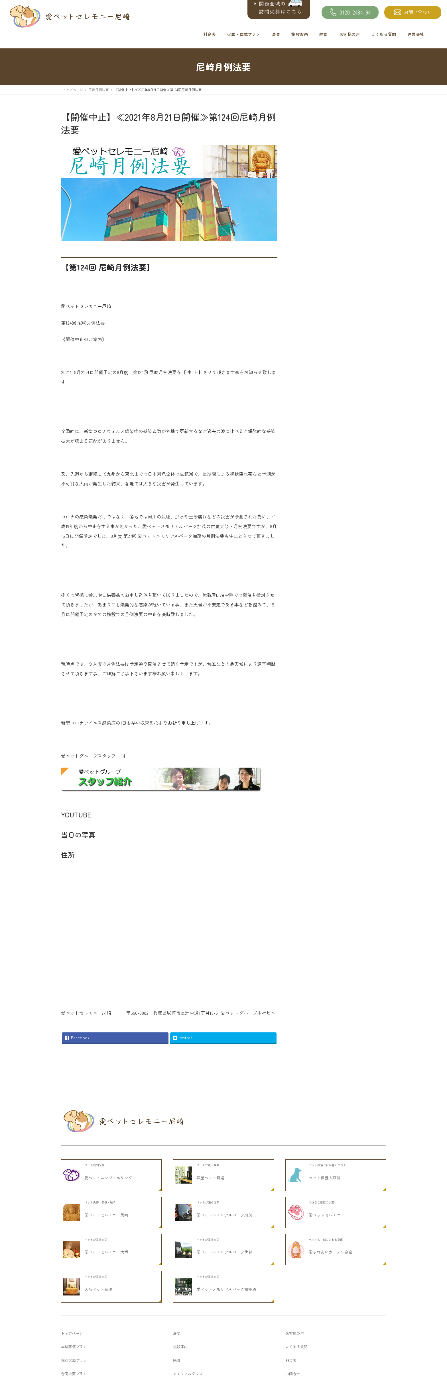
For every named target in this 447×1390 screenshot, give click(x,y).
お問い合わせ (413, 12)
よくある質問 (383, 34)
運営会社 (416, 34)
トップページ (72, 1372)
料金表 (209, 34)
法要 (276, 34)
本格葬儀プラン (74, 1386)
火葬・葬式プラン (243, 34)
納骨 (323, 34)
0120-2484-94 (350, 12)
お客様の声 (349, 34)
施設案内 (299, 34)
